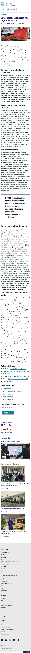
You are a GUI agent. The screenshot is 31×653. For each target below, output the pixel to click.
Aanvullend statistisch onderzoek (9, 562)
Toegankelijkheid (5, 627)
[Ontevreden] (6, 407)
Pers (2, 601)
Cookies (3, 625)
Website (3, 620)
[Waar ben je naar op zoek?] (15, 9)
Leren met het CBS (5, 610)
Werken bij (4, 608)
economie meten (8, 397)
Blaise (2, 571)
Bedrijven (3, 579)
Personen (3, 586)
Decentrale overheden (6, 583)
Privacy (16, 381)
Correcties (3, 612)
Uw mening (26, 652)
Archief (3, 632)
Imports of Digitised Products (18, 369)
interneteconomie (8, 399)
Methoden (3, 569)
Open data (3, 557)
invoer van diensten (8, 394)
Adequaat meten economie (21, 376)
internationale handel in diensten (12, 391)
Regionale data (5, 564)
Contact (3, 598)
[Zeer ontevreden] (3, 407)
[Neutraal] (8, 407)
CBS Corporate (7, 388)
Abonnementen (5, 634)
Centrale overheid (5, 581)
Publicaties (4, 566)
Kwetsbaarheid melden (7, 629)
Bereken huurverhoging (7, 555)
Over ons (4, 14)
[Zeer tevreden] (13, 407)
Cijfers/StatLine (5, 552)
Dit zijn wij (3, 603)
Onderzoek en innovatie (7, 605)
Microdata (3, 559)
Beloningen (4, 591)
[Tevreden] (11, 407)
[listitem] (2, 425)
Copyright (3, 622)
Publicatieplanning (6, 648)
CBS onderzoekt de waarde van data (18, 379)
